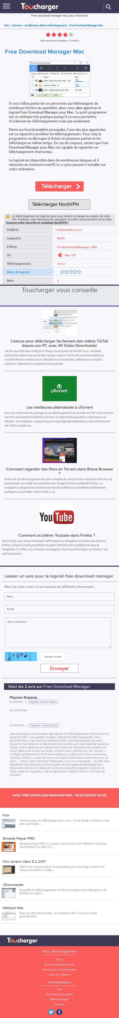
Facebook (62, 1012)
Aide (59, 989)
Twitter (52, 1012)
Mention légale (59, 999)
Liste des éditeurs (59, 975)
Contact (59, 1004)
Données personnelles (59, 994)
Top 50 (60, 959)
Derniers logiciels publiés (59, 964)
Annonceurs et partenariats (59, 969)
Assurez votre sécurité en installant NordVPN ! (37, 222)
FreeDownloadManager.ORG (77, 247)
